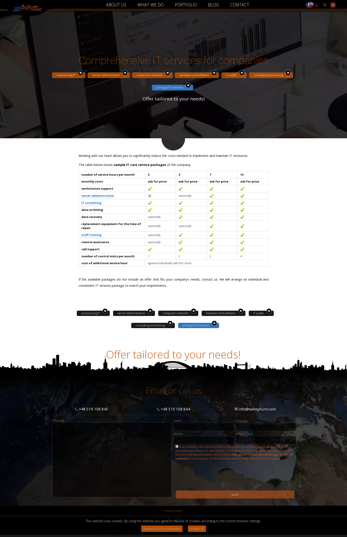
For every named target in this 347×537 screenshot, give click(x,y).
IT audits (231, 75)
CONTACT (239, 5)
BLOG (213, 5)
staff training (91, 235)
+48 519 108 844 (175, 409)
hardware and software (194, 75)
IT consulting (91, 203)
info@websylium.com (257, 409)
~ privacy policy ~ (173, 511)
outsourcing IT (66, 75)
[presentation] (209, 491)
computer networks (149, 75)
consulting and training (268, 75)
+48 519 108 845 (93, 409)
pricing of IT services (169, 87)
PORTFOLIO (186, 5)
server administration (106, 75)
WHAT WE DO (150, 5)
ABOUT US (116, 5)
